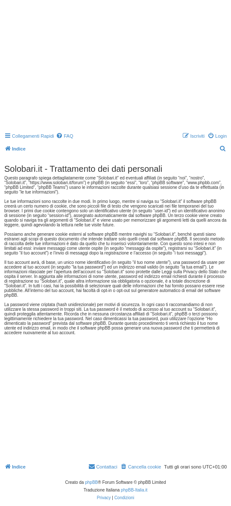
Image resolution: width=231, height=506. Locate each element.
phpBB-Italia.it (134, 490)
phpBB (91, 482)
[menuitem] (64, 136)
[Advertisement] (116, 66)
